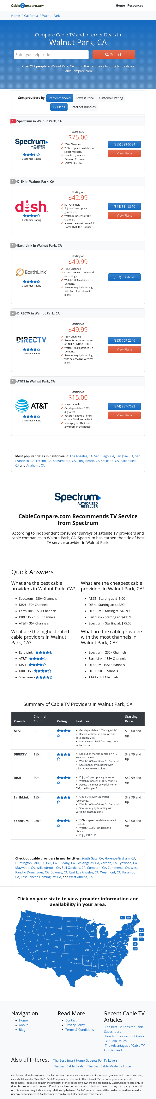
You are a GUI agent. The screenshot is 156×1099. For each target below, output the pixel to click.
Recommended (60, 98)
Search (114, 54)
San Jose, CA (124, 456)
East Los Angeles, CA (84, 872)
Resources (135, 5)
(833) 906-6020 (124, 277)
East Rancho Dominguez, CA (41, 877)
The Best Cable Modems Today (109, 1066)
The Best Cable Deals (68, 1066)
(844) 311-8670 (124, 206)
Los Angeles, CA (81, 456)
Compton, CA (96, 868)
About (23, 1025)
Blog (22, 1030)
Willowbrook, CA (48, 868)
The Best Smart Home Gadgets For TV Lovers (85, 1060)
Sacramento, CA (64, 461)
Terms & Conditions (79, 1030)
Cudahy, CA (66, 863)
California (31, 16)
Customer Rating (111, 98)
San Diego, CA (104, 456)
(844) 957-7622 (124, 406)
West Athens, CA (81, 877)
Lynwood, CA (127, 863)
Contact (70, 1020)
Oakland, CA (110, 461)
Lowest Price (85, 98)
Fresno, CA (43, 461)
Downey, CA (59, 872)
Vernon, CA (109, 863)
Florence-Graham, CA (120, 858)
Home (120, 5)
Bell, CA (51, 863)
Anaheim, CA (35, 465)
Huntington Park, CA (30, 863)
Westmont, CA (110, 872)
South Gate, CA (92, 858)
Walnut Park (51, 16)
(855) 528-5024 (124, 144)
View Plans (124, 153)
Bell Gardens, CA (73, 868)
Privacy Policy (75, 1025)
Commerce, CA (118, 868)
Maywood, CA (25, 868)
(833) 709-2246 (124, 340)
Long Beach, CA (88, 461)
